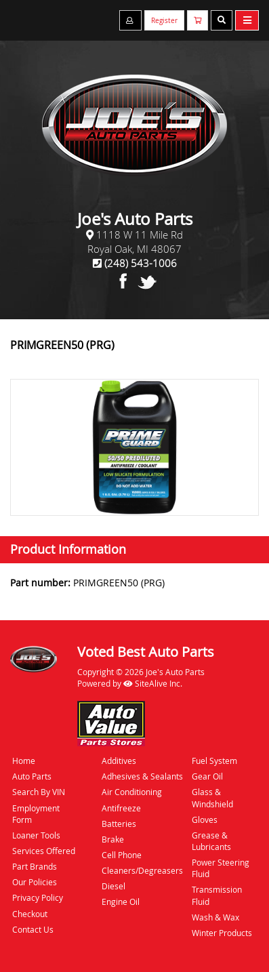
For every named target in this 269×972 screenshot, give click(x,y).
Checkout (29, 913)
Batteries (119, 823)
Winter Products (222, 932)
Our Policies (34, 881)
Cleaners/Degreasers (142, 870)
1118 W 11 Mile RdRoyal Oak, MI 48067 (135, 242)
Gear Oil (207, 776)
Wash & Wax (215, 917)
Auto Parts (31, 776)
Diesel (113, 885)
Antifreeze (121, 808)
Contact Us (33, 929)
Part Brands (34, 866)
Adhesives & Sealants (142, 776)
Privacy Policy (37, 897)
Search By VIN (38, 791)
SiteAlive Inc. (152, 683)
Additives (119, 760)
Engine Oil (121, 901)
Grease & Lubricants (211, 841)
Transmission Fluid (217, 895)
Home (23, 760)
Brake (113, 839)
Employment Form (36, 814)
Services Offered (43, 850)
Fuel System (214, 760)
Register (164, 20)
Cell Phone (122, 854)
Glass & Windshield (212, 797)
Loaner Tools (36, 835)
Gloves (205, 819)
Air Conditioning (132, 791)
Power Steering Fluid (220, 868)
